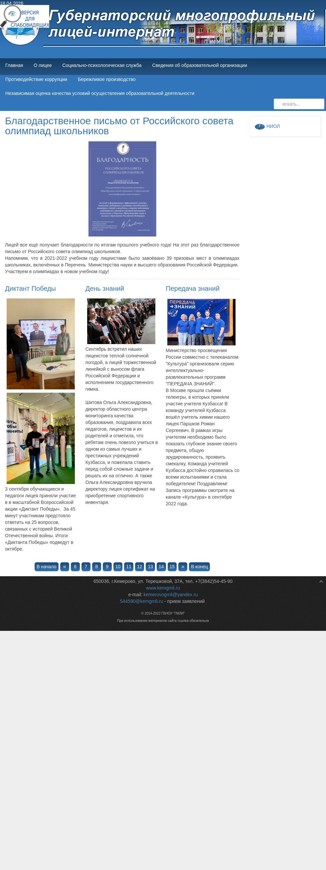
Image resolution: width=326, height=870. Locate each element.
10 (118, 566)
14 (161, 566)
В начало (47, 566)
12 (139, 566)
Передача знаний (192, 288)
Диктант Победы (30, 288)
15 (172, 566)
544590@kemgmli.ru (141, 601)
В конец (199, 566)
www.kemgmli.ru (163, 588)
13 (150, 566)
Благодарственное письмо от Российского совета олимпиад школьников (119, 125)
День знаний (104, 288)
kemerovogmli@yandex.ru (171, 594)
